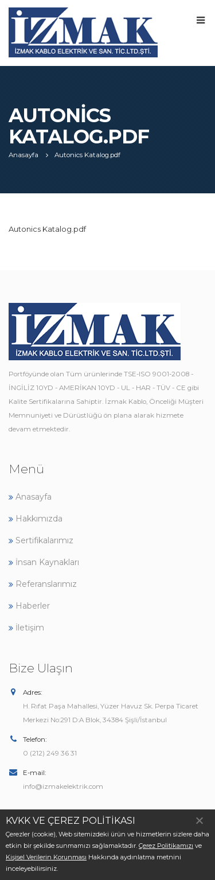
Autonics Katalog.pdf (47, 228)
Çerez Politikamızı (166, 846)
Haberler (29, 606)
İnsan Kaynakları (44, 562)
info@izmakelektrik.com (63, 786)
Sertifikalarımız (41, 540)
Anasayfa (30, 497)
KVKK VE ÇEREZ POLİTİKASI (70, 820)
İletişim (26, 627)
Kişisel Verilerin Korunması (46, 857)
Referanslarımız (43, 584)
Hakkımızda (35, 518)
